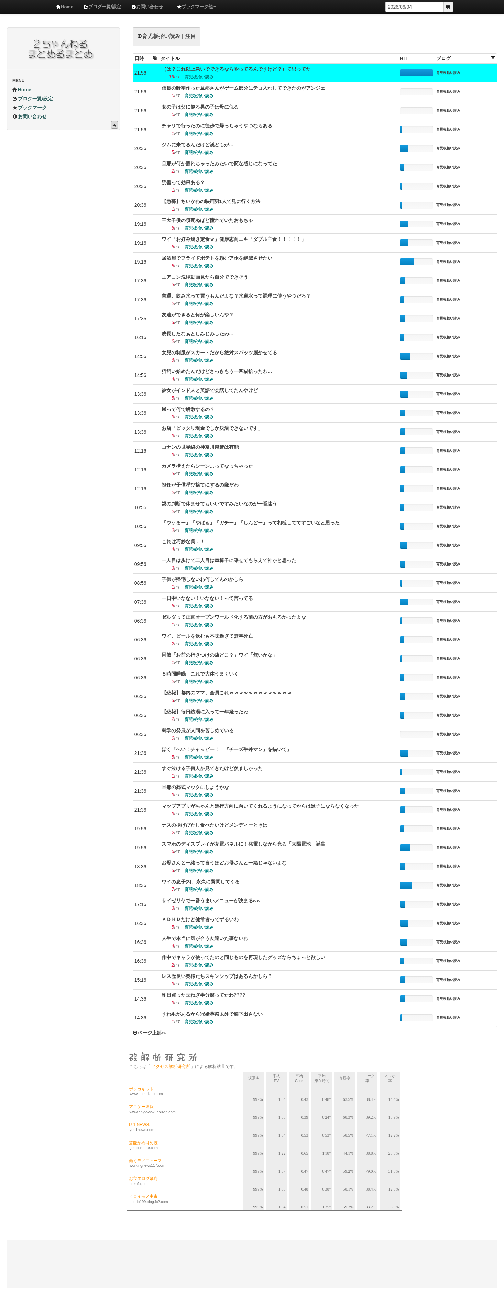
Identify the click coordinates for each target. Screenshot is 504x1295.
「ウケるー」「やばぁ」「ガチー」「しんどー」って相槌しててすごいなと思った (251, 522)
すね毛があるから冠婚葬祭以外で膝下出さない (212, 1014)
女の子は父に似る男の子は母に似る (200, 107)
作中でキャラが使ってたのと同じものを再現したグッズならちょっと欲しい (243, 957)
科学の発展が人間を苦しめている (198, 730)
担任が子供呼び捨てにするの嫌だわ (200, 485)
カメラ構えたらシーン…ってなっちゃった (207, 466)
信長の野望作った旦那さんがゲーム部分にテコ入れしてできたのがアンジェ (243, 88)
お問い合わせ (147, 6)
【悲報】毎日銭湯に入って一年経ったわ (205, 711)
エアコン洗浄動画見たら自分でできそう (205, 277)
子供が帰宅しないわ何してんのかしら (202, 579)
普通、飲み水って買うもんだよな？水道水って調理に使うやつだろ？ (236, 296)
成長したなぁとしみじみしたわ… (198, 333)
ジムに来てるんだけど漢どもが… (198, 144)
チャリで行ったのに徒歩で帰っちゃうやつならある (217, 126)
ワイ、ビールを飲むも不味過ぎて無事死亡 (207, 636)
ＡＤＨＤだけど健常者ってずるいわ (200, 919)
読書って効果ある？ (183, 182)
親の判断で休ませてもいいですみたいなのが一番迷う (219, 503)
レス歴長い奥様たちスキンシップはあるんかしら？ (217, 976)
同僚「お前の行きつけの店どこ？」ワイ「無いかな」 (219, 655)
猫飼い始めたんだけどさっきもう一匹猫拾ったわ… (217, 371)
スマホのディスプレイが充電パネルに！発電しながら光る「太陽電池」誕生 (243, 844)
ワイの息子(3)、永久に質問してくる (201, 881)
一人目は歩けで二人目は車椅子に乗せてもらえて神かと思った (229, 560)
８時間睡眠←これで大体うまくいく (200, 674)
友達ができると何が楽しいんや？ (198, 314)
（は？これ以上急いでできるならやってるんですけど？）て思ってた (236, 69)
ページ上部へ (149, 1033)
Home (64, 6)
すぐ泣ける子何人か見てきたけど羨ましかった (212, 768)
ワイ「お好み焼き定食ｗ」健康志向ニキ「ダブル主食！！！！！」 (234, 239)
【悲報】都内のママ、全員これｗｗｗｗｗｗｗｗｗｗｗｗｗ (227, 692)
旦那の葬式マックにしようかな (195, 787)
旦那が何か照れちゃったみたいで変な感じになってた (219, 163)
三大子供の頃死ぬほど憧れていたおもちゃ (207, 220)
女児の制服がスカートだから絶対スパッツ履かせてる (219, 352)
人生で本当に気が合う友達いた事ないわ (205, 938)
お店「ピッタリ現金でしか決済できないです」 (212, 428)
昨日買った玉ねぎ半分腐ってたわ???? (203, 995)
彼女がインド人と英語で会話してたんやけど (210, 390)
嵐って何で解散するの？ (188, 409)
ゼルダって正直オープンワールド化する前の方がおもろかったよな (234, 617)
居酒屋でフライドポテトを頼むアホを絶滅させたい (217, 258)
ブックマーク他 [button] (196, 6)
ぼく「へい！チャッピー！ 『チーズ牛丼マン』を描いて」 (227, 749)
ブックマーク (29, 107)
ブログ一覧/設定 (102, 6)
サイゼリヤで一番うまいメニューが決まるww (211, 900)
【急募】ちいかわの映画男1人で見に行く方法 (211, 201)
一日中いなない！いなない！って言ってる (207, 598)
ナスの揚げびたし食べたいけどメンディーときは (214, 825)
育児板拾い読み (448, 73)
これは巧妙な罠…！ (183, 541)
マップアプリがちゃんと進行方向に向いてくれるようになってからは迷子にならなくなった (260, 806)
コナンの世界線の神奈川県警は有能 (200, 447)
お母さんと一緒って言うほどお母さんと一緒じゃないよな (224, 863)
